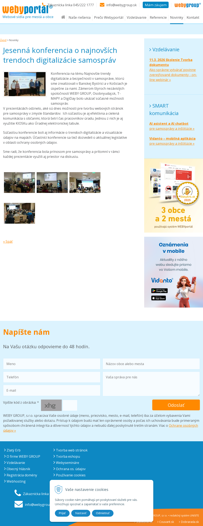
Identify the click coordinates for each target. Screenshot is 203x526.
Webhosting (15, 481)
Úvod (3, 40)
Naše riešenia (80, 19)
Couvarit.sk (165, 522)
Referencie (158, 19)
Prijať (62, 513)
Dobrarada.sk (189, 522)
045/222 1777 (82, 4)
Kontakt (193, 19)
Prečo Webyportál (108, 19)
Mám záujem (156, 4)
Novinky (176, 19)
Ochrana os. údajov (69, 469)
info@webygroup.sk (121, 4)
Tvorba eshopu (66, 456)
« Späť (8, 241)
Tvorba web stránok (70, 450)
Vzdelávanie (136, 19)
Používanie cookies (69, 475)
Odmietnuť (103, 513)
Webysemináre (66, 462)
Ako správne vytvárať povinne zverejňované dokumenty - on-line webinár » (173, 70)
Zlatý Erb (12, 450)
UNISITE (194, 515)
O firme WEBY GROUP (22, 456)
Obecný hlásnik (17, 469)
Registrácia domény (20, 475)
